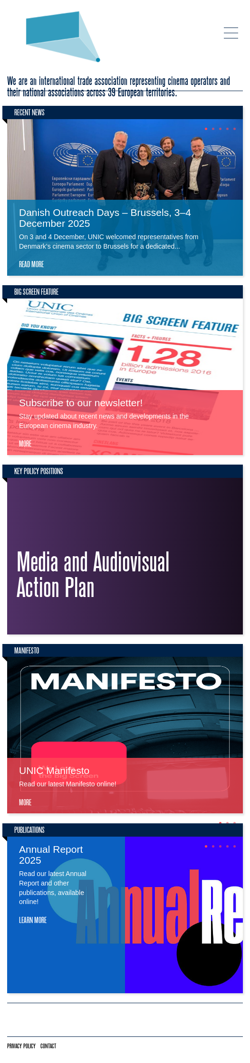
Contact (48, 1046)
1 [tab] (206, 129)
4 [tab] (227, 129)
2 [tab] (213, 129)
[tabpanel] (125, 197)
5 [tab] (234, 129)
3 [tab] (220, 129)
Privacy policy (21, 1046)
